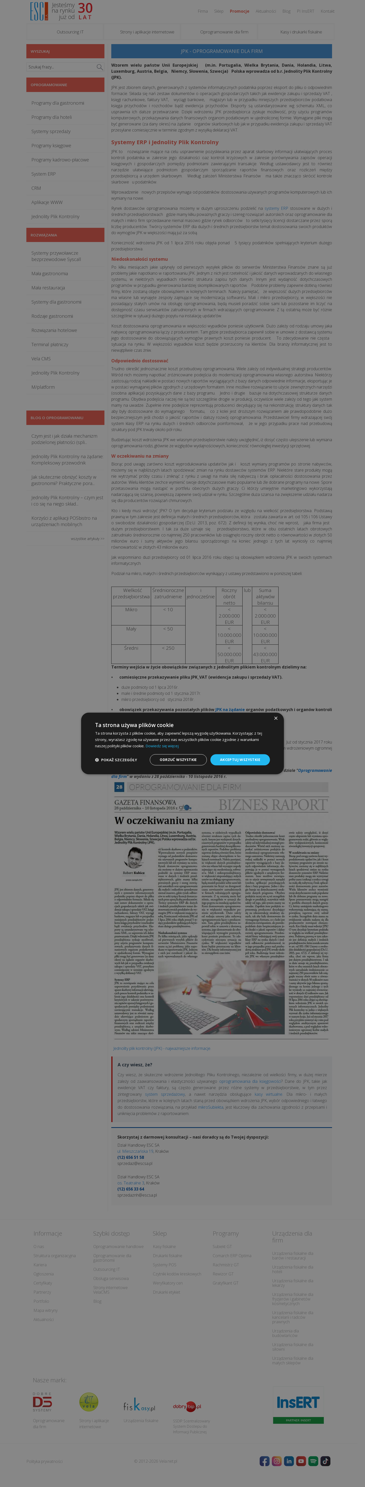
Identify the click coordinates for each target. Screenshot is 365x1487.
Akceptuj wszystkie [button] (240, 759)
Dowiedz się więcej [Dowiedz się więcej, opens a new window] (162, 745)
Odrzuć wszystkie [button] (178, 759)
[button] (116, 759)
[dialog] (182, 743)
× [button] (276, 718)
